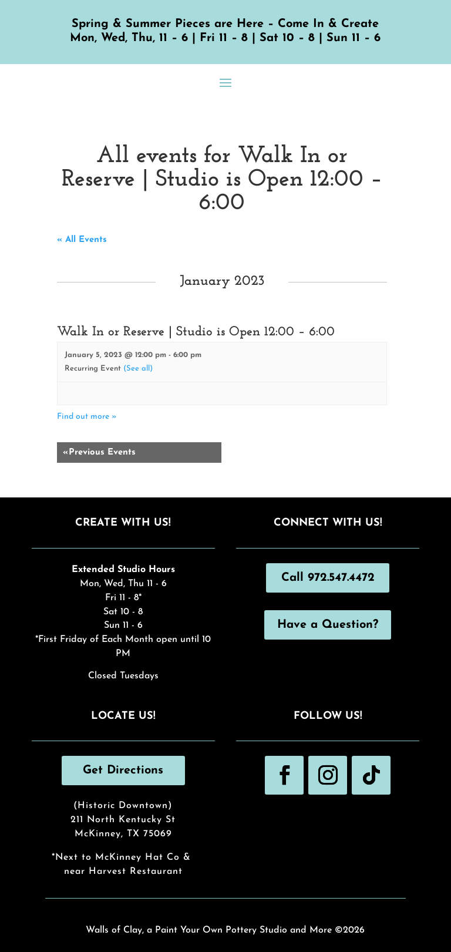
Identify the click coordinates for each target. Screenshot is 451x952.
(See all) (138, 368)
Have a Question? (327, 625)
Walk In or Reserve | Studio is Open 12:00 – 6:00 (196, 332)
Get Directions (123, 770)
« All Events (82, 240)
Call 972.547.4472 (328, 578)
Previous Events (99, 452)
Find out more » (87, 416)
